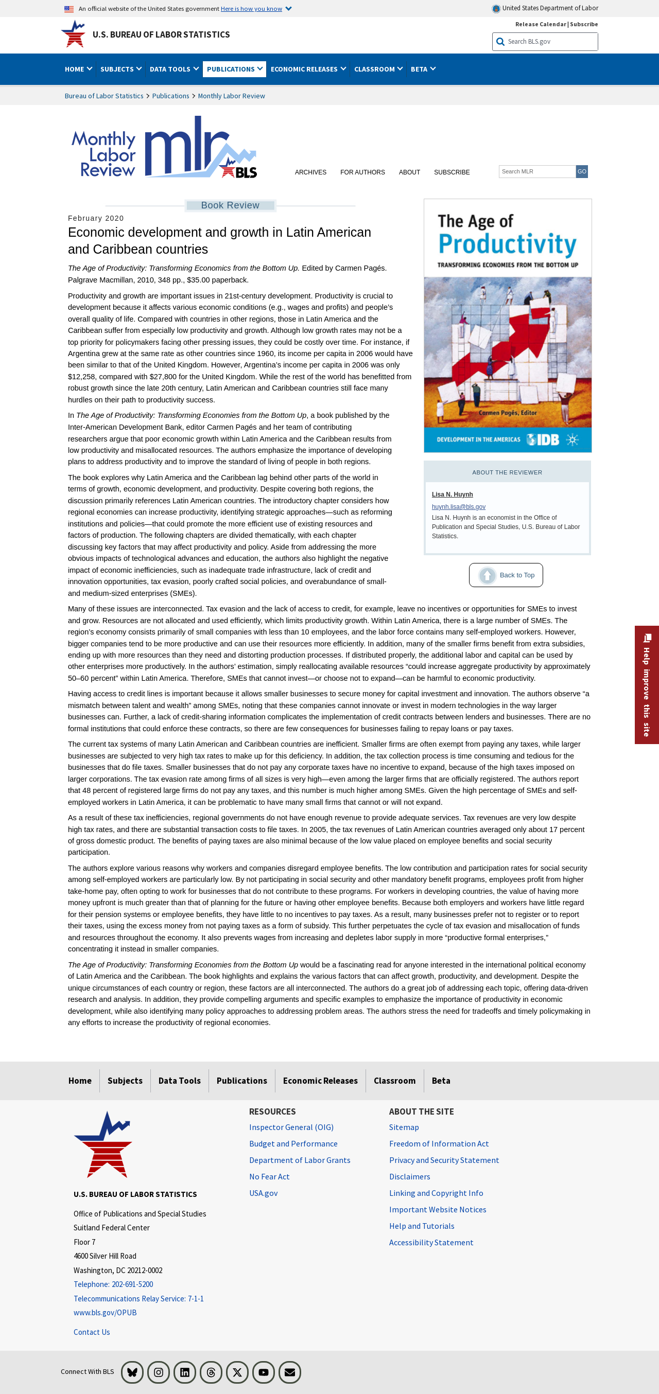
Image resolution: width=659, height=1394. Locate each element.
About (409, 172)
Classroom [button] (375, 69)
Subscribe (452, 172)
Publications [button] (231, 69)
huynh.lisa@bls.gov (458, 506)
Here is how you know (251, 8)
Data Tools (180, 1080)
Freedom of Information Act (439, 1143)
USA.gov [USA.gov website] (263, 1193)
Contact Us (92, 1332)
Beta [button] (420, 69)
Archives (310, 172)
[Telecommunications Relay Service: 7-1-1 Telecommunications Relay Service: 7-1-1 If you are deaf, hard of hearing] (154, 1299)
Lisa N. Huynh (452, 494)
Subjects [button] (117, 69)
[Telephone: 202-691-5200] (154, 1285)
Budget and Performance (293, 1143)
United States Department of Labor (545, 8)
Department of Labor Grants (300, 1160)
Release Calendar (540, 24)
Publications (170, 95)
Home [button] (75, 69)
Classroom (395, 1080)
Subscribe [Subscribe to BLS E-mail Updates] (584, 24)
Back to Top (501, 576)
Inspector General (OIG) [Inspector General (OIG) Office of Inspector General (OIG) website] (291, 1127)
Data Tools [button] (171, 69)
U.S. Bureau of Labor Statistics (161, 34)
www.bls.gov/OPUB (105, 1312)
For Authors (362, 172)
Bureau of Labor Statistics (104, 95)
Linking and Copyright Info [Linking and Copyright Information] (436, 1193)
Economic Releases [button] (305, 69)
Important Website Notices (438, 1209)
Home (80, 1080)
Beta (441, 1080)
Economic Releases (320, 1080)
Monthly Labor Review (231, 95)
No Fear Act (269, 1176)
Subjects (125, 1080)
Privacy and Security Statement (444, 1160)
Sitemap (404, 1127)
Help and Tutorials (422, 1226)
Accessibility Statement (431, 1242)
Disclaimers (409, 1176)
